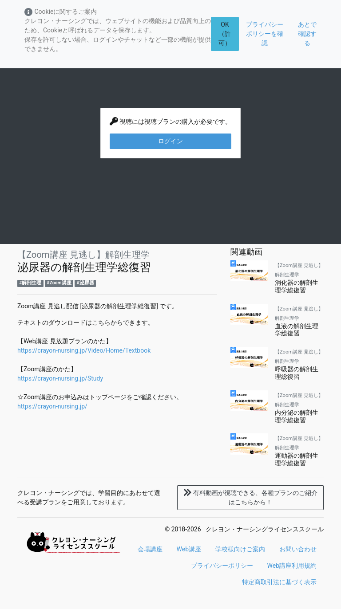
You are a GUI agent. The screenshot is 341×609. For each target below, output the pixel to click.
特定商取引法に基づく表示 (279, 581)
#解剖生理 (30, 283)
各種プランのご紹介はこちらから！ (250, 497)
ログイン (170, 141)
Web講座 (189, 549)
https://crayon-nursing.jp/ (52, 406)
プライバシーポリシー (222, 565)
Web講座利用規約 (292, 565)
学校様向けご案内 (240, 549)
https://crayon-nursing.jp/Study (60, 378)
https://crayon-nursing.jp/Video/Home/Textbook (84, 350)
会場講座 (150, 549)
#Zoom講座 (59, 283)
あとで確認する (307, 34)
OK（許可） (224, 34)
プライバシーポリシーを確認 (264, 34)
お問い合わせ (298, 549)
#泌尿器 (85, 283)
